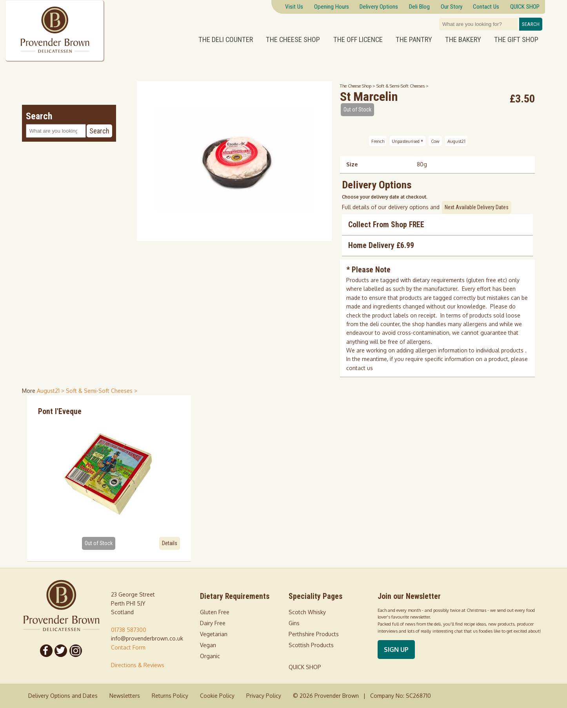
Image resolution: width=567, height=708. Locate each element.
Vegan (208, 645)
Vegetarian (213, 634)
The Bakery (463, 39)
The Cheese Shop (293, 39)
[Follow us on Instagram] (75, 650)
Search (531, 24)
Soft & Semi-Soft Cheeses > (402, 86)
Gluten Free (214, 612)
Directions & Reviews (137, 665)
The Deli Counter (225, 39)
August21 (456, 141)
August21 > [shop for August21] (51, 390)
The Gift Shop (516, 39)
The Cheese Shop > (358, 86)
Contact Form (128, 647)
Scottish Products (311, 645)
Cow (435, 141)
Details (169, 543)
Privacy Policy (263, 695)
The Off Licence (358, 39)
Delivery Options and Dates (63, 695)
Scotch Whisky (307, 612)
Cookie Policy (217, 695)
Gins (294, 623)
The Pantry (414, 39)
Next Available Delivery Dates (477, 207)
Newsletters (124, 695)
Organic (210, 656)
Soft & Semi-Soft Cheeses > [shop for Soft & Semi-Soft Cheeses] (101, 390)
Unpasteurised (407, 141)
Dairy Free (212, 623)
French (377, 141)
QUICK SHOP (305, 667)
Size (352, 164)
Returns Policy (170, 695)
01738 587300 (128, 629)
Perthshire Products (314, 634)
